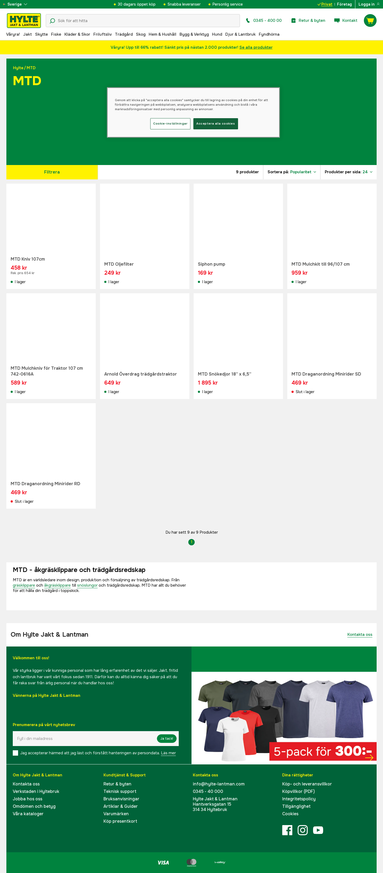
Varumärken (116, 814)
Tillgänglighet (296, 806)
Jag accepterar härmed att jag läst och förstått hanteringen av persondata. (98, 753)
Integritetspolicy (299, 799)
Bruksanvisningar (121, 799)
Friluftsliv (102, 34)
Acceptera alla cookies (215, 123)
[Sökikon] (52, 21)
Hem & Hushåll (162, 34)
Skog (140, 34)
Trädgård (124, 34)
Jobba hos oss (27, 799)
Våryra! (13, 34)
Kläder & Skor (77, 34)
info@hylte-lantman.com (219, 784)
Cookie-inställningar (170, 123)
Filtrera (52, 172)
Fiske (56, 34)
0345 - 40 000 (208, 791)
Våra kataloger (28, 814)
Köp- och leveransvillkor (307, 784)
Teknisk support (119, 791)
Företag (344, 4)
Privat (325, 4)
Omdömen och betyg (34, 806)
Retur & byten (117, 784)
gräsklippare (24, 585)
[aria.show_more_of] (19, 4)
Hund (217, 34)
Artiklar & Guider (120, 806)
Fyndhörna (269, 34)
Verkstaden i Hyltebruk (36, 791)
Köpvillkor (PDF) (298, 791)
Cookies (290, 814)
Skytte (41, 34)
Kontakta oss (359, 634)
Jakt (27, 34)
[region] (193, 112)
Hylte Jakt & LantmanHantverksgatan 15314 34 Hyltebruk (215, 804)
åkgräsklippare (57, 585)
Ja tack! (166, 738)
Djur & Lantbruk (240, 34)
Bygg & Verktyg (194, 34)
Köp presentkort (120, 821)
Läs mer (168, 753)
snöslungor (87, 585)
